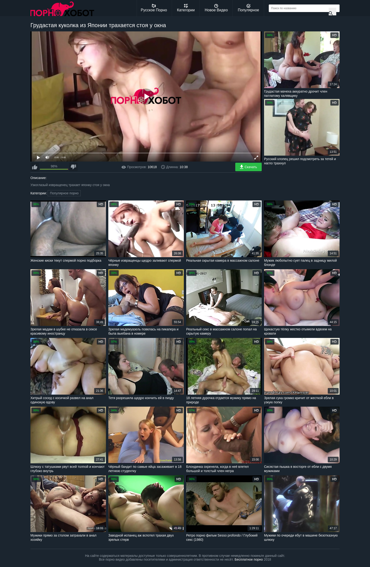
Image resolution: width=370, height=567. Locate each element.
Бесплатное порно (249, 559)
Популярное (248, 8)
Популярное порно (64, 193)
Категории (186, 8)
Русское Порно (154, 8)
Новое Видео (216, 8)
